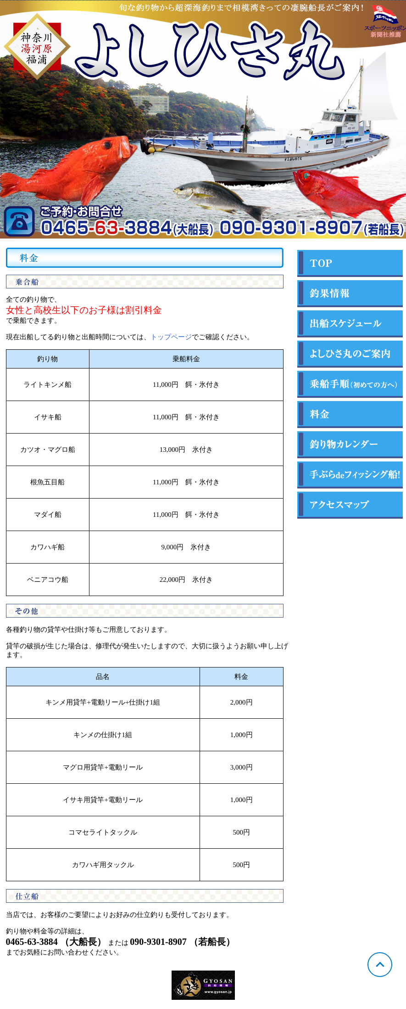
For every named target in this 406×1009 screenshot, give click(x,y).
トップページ (171, 337)
